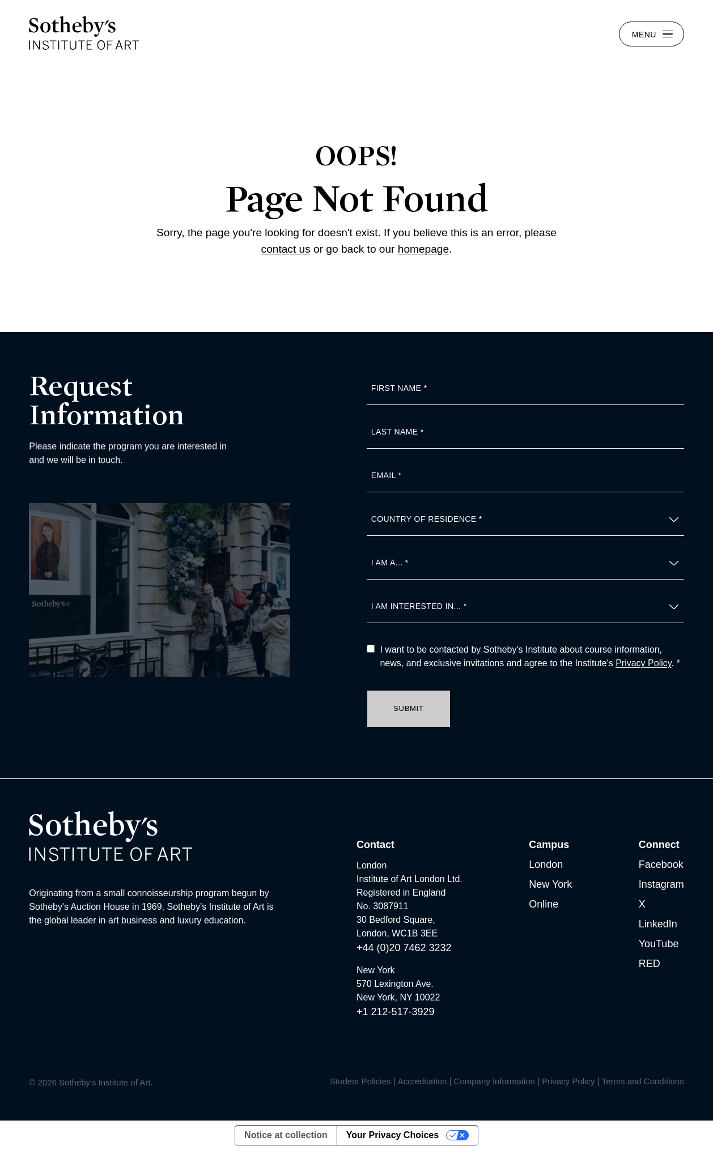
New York (550, 884)
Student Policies (360, 1081)
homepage (423, 249)
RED (649, 963)
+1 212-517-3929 (395, 1011)
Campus (549, 844)
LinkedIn (658, 924)
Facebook (661, 864)
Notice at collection (286, 1135)
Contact (375, 844)
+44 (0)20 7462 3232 (404, 947)
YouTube (659, 943)
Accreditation (422, 1081)
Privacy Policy (643, 663)
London (546, 864)
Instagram (661, 884)
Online (543, 904)
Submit (408, 708)
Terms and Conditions (643, 1081)
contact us (286, 249)
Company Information (494, 1081)
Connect (659, 844)
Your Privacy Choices (392, 1135)
